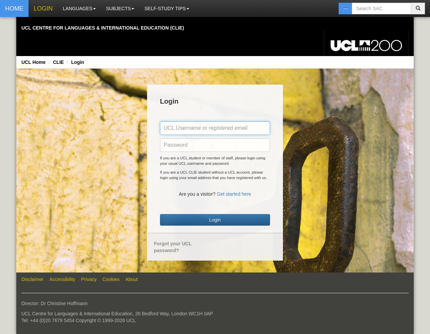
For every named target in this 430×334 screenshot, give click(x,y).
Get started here (234, 194)
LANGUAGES (79, 8)
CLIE (58, 62)
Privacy (89, 279)
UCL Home (33, 62)
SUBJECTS (120, 8)
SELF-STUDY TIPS (166, 8)
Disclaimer (32, 279)
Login (77, 62)
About (131, 279)
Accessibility (62, 279)
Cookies (111, 279)
